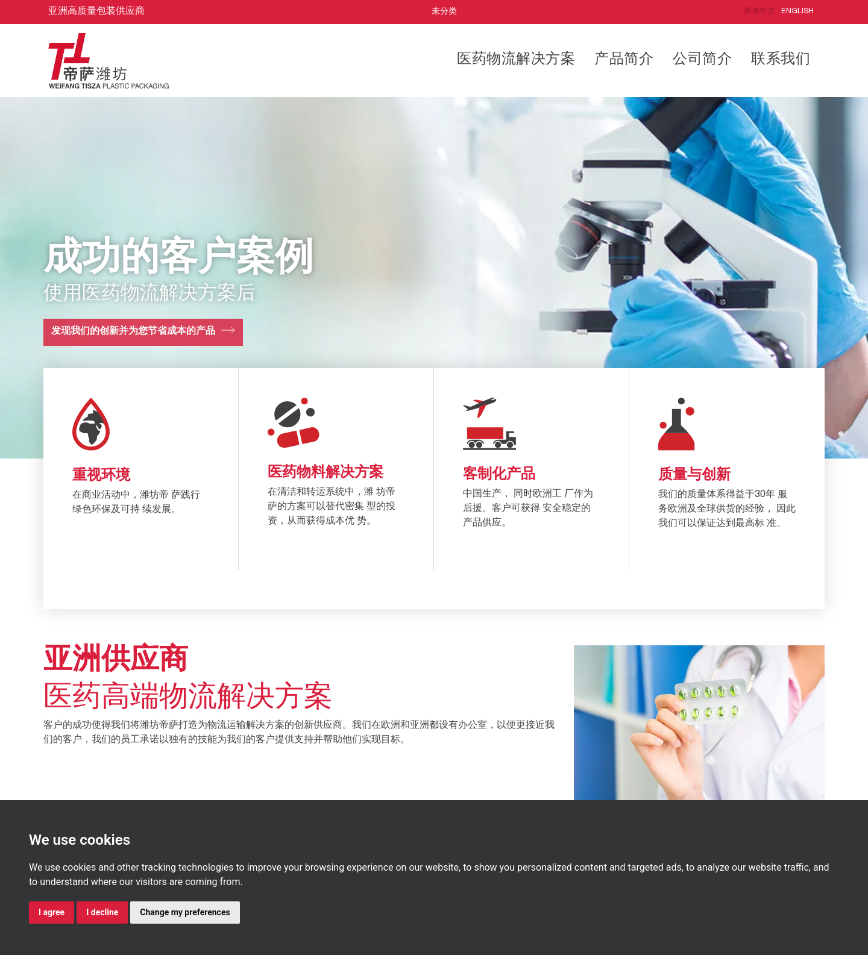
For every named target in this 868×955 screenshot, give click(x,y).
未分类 (444, 12)
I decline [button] (102, 912)
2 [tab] (841, 434)
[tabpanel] (434, 278)
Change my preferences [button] (185, 912)
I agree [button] (51, 912)
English (797, 12)
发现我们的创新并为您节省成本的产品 (133, 332)
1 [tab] (823, 434)
